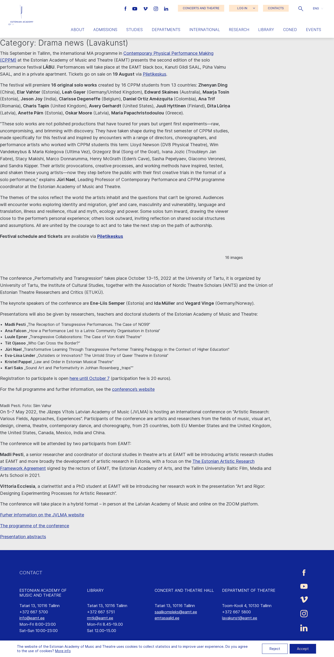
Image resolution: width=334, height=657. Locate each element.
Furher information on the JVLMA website (42, 514)
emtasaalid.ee (167, 618)
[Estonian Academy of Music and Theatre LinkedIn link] (166, 8)
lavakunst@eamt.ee (239, 618)
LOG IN (242, 8)
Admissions (105, 29)
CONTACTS (276, 8)
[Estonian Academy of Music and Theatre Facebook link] (126, 8)
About (77, 29)
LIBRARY (95, 590)
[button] (300, 8)
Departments (166, 29)
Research (239, 29)
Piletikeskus (154, 74)
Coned (290, 29)
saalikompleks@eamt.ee (176, 611)
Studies (134, 29)
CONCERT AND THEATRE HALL (184, 590)
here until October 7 (90, 378)
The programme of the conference (34, 525)
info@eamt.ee (32, 618)
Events (313, 29)
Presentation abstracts (23, 536)
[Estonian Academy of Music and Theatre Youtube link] (135, 8)
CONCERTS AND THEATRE (201, 8)
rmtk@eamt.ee (100, 618)
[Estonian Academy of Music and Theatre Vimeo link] (146, 8)
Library (266, 29)
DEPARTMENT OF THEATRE (248, 590)
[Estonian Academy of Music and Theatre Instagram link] (156, 8)
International (204, 29)
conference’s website (133, 389)
